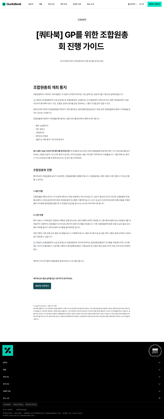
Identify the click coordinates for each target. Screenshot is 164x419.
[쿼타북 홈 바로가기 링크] (11, 4)
